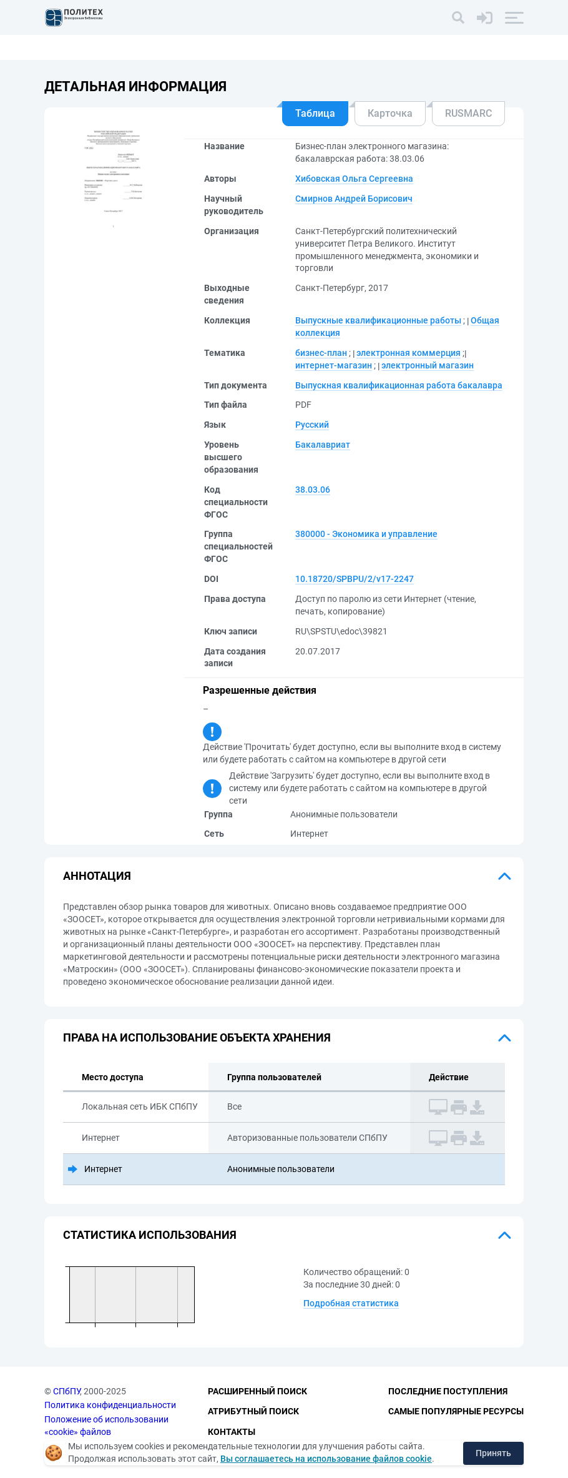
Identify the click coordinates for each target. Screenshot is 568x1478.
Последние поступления (447, 1391)
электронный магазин (427, 365)
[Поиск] (458, 17)
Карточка (390, 113)
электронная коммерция (408, 353)
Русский (312, 425)
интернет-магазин (333, 365)
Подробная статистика (351, 1303)
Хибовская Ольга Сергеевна (354, 179)
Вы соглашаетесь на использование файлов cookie (326, 1459)
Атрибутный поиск (253, 1411)
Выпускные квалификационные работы (378, 320)
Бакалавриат (322, 445)
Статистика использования (150, 1234)
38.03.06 (312, 490)
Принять (493, 1453)
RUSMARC (468, 113)
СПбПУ (66, 1391)
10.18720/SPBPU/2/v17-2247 (354, 579)
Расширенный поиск (257, 1391)
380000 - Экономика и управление (366, 534)
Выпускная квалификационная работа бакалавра (398, 385)
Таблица (315, 113)
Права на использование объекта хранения (197, 1037)
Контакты (231, 1432)
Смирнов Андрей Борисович (354, 199)
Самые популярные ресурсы (456, 1411)
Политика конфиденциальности (110, 1405)
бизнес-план (321, 353)
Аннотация (97, 875)
